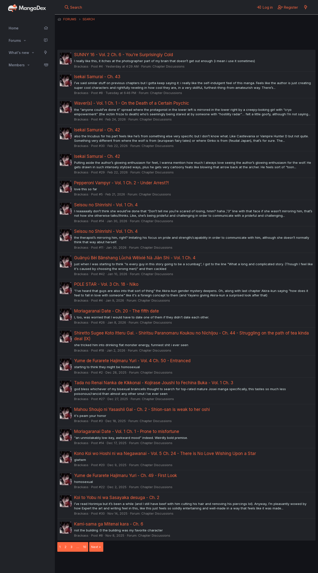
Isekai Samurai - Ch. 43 (97, 76)
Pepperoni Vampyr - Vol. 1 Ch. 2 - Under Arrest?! (121, 182)
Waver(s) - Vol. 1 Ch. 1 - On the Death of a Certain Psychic (131, 103)
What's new (19, 52)
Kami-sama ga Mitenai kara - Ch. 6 (108, 524)
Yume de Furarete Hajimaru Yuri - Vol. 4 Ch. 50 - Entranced (132, 360)
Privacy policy (178, 563)
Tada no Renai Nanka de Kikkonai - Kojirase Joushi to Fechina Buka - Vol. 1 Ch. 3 (153, 382)
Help (198, 563)
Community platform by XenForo (275, 562)
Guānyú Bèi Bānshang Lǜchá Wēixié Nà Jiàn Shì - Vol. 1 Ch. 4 (134, 257)
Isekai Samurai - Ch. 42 (97, 129)
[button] (24, 40)
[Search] (73, 7)
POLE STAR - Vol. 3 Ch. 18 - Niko (106, 284)
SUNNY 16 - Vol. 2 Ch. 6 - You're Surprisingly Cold (123, 54)
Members (17, 65)
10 (84, 547)
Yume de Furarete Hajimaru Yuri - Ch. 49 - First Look (125, 475)
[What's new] (305, 7)
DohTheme (268, 566)
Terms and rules (149, 563)
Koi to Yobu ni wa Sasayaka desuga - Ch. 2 (116, 497)
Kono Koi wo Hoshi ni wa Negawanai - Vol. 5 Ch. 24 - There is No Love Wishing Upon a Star (165, 453)
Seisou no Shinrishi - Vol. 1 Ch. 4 (106, 204)
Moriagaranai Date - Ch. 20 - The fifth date (116, 311)
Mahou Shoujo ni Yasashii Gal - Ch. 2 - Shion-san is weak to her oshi (142, 409)
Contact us (121, 563)
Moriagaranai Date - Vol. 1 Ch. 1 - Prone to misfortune (126, 431)
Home (14, 28)
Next (94, 547)
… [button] (77, 547)
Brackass (81, 66)
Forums (15, 40)
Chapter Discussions (168, 66)
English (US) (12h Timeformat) (82, 563)
